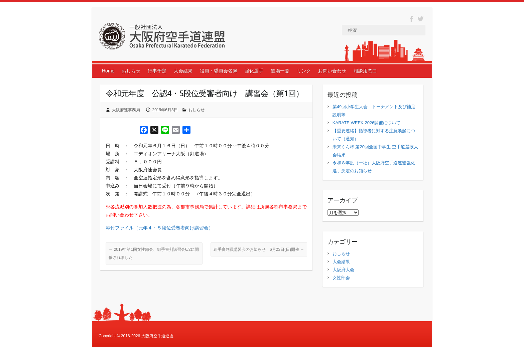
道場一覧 (280, 70)
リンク (304, 70)
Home (108, 70)
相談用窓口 (365, 70)
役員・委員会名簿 (218, 70)
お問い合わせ (332, 70)
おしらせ (131, 70)
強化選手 (254, 70)
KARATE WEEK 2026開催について (366, 122)
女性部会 (341, 277)
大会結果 (183, 70)
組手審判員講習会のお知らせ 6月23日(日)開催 (259, 249)
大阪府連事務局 (126, 110)
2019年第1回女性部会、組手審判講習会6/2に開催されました (154, 253)
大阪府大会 (343, 269)
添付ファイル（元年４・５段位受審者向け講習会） (159, 227)
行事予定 (157, 70)
